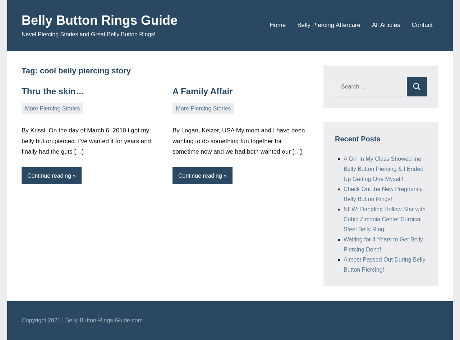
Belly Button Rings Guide (100, 20)
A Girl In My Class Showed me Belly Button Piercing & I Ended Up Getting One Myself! (383, 169)
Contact (422, 25)
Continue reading (49, 176)
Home (278, 25)
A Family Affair (202, 91)
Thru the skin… (53, 91)
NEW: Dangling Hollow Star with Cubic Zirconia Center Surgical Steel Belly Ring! (385, 219)
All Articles (386, 25)
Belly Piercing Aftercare (328, 25)
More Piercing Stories (52, 108)
